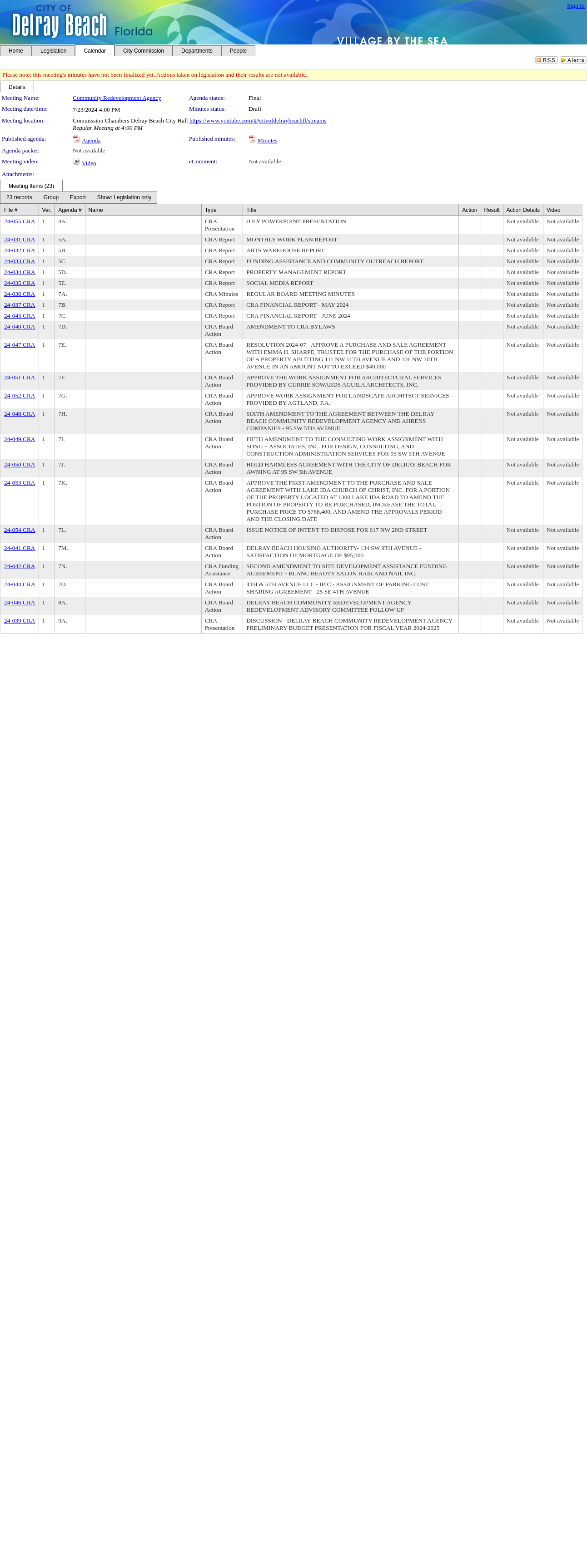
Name (96, 210)
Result (492, 210)
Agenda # (69, 210)
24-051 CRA (19, 377)
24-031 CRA (19, 239)
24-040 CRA (19, 326)
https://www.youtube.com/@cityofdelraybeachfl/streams (258, 120)
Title (251, 210)
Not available (89, 150)
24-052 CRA (19, 395)
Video (89, 163)
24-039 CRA (19, 620)
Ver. (47, 210)
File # (10, 210)
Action (469, 210)
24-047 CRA (19, 344)
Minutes (268, 140)
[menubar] (78, 197)
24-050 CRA (19, 464)
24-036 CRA (19, 293)
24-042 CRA (19, 566)
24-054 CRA (19, 529)
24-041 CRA (19, 548)
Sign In (576, 5)
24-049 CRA (19, 439)
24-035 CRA (19, 283)
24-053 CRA (19, 482)
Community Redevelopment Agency (117, 97)
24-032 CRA (19, 250)
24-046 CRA (19, 602)
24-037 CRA (19, 304)
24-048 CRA (19, 413)
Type (211, 210)
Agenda (91, 140)
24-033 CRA (19, 261)
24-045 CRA (19, 315)
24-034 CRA (19, 272)
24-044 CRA (19, 584)
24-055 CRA (19, 221)
